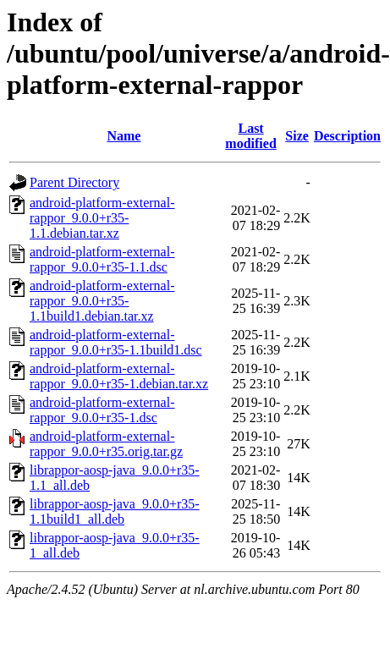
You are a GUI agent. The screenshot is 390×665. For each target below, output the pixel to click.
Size (297, 136)
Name (123, 136)
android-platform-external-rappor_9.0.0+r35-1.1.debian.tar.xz (102, 217)
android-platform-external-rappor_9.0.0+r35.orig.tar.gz (106, 444)
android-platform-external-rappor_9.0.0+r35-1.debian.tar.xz (119, 376)
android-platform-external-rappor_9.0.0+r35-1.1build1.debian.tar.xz (102, 300)
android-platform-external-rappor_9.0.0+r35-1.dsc (102, 410)
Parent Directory (74, 182)
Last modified (250, 136)
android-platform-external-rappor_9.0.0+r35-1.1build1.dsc (116, 342)
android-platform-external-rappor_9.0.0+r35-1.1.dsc (102, 259)
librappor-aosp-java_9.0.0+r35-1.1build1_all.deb (115, 511)
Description (347, 136)
